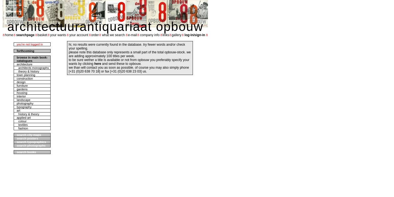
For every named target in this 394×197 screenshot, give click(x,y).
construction (25, 78)
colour (22, 121)
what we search (113, 35)
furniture (22, 85)
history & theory (28, 114)
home (9, 35)
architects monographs (33, 67)
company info (150, 35)
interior (21, 96)
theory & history (28, 71)
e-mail (132, 35)
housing (22, 92)
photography (25, 103)
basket (42, 35)
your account (78, 35)
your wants (58, 35)
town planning (26, 75)
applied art (24, 117)
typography (24, 107)
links (166, 35)
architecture (24, 64)
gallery (176, 35)
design (21, 82)
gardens (22, 89)
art (18, 110)
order (95, 35)
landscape (23, 100)
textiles (22, 124)
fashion (22, 128)
